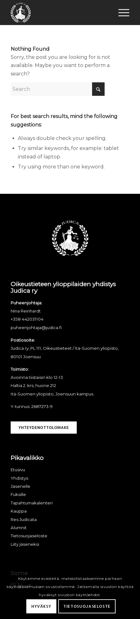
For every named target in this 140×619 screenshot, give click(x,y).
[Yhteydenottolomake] (44, 427)
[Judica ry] (58, 12)
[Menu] (120, 12)
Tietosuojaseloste (87, 606)
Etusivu (18, 469)
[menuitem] (120, 12)
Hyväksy (41, 606)
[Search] (58, 89)
